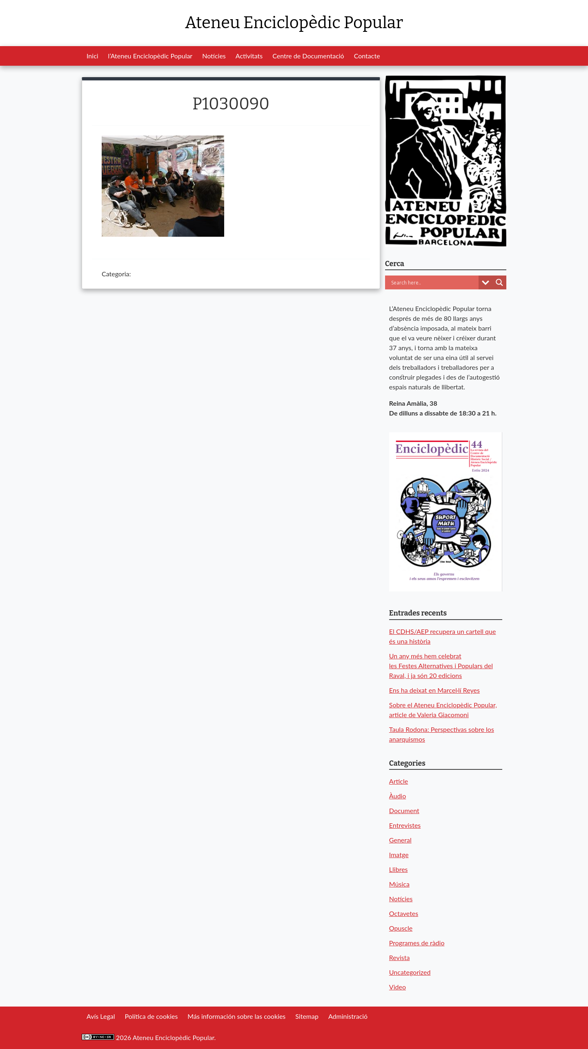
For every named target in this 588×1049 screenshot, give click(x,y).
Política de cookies (151, 1016)
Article (398, 781)
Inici (92, 56)
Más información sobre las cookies (236, 1016)
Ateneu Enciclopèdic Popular (294, 23)
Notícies (214, 56)
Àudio (397, 796)
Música (399, 884)
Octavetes (403, 913)
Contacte (367, 56)
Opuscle (400, 928)
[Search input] (434, 282)
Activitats (249, 56)
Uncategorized (410, 972)
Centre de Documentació (308, 56)
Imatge (399, 854)
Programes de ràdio (417, 943)
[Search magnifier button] (499, 282)
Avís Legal (101, 1016)
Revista (399, 957)
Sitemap (306, 1016)
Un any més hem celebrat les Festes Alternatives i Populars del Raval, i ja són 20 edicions (441, 665)
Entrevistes (405, 825)
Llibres (398, 869)
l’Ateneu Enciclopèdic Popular (150, 56)
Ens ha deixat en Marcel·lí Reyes (434, 690)
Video (397, 987)
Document (404, 810)
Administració (348, 1016)
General (400, 840)
